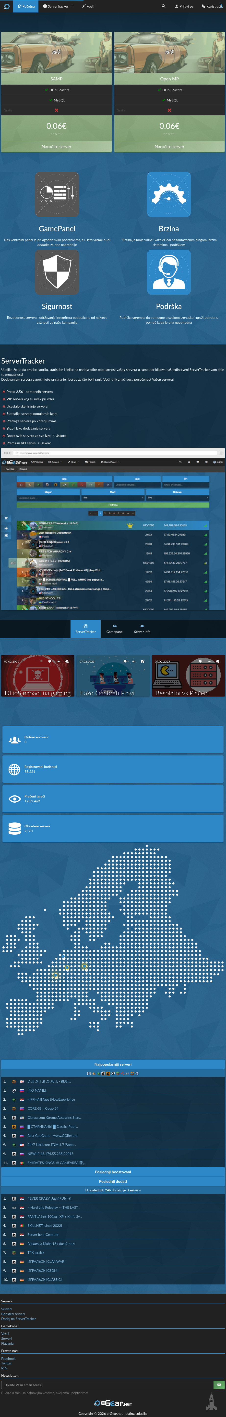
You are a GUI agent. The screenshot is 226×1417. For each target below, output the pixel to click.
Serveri (6, 1309)
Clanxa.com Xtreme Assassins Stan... (55, 1117)
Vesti (88, 6)
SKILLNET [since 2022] (45, 1225)
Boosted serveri (13, 1314)
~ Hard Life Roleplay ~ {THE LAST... (54, 1207)
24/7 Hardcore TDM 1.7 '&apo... (52, 1144)
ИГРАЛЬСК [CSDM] (43, 1270)
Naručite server (56, 146)
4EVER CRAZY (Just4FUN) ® (49, 1198)
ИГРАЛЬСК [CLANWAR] (46, 1261)
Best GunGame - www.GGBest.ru (53, 1135)
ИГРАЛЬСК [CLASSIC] (45, 1279)
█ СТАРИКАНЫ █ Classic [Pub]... (53, 1126)
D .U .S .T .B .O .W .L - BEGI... (49, 1081)
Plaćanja (7, 1343)
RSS (4, 1368)
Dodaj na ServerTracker (18, 1319)
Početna (26, 6)
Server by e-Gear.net (43, 1234)
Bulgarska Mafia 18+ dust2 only (51, 1243)
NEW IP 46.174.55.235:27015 (50, 1153)
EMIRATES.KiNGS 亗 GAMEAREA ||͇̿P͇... (57, 1163)
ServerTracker (55, 6)
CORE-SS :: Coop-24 (43, 1108)
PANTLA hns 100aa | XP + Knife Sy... (55, 1216)
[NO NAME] (37, 1090)
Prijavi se (183, 6)
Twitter (6, 1363)
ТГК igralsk (36, 1252)
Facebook (8, 1358)
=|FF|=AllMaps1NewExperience (51, 1099)
